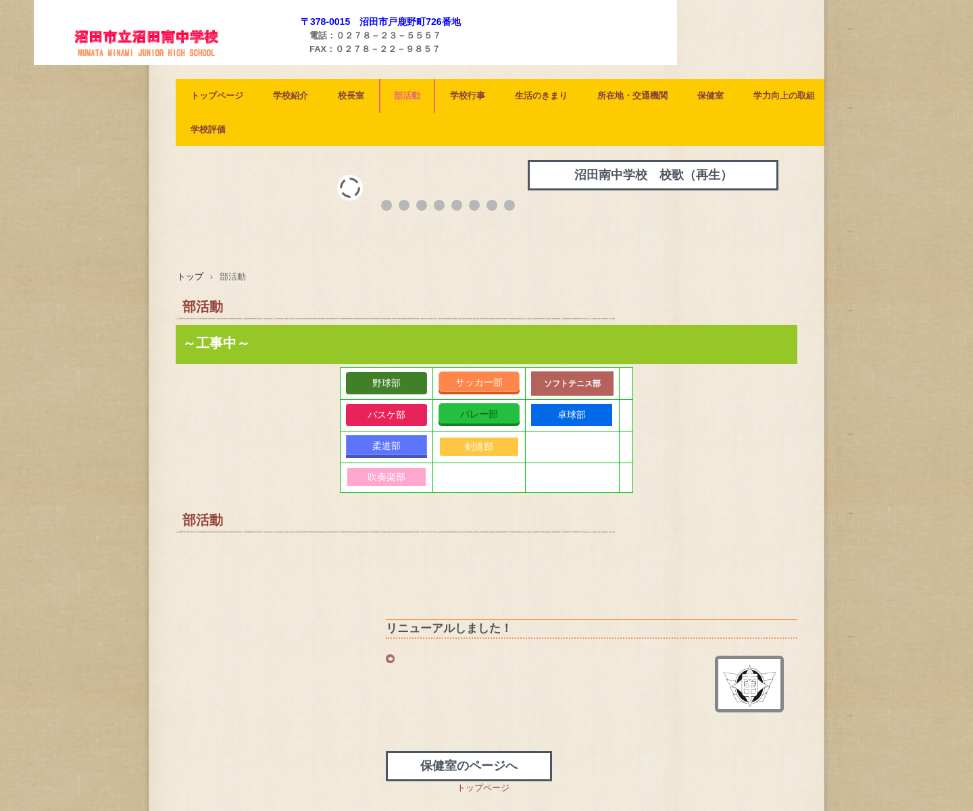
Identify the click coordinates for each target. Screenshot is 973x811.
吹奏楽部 (386, 476)
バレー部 (479, 414)
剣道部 (479, 446)
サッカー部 (479, 382)
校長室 (351, 95)
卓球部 (571, 414)
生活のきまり (541, 95)
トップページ (217, 95)
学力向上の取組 (784, 95)
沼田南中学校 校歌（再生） (653, 175)
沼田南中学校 (169, 61)
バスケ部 (386, 414)
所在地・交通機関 (632, 95)
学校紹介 (290, 95)
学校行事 (467, 95)
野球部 (386, 382)
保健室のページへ (469, 766)
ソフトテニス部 (572, 383)
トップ (190, 276)
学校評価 (208, 129)
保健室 (710, 95)
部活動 (407, 95)
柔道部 (386, 445)
